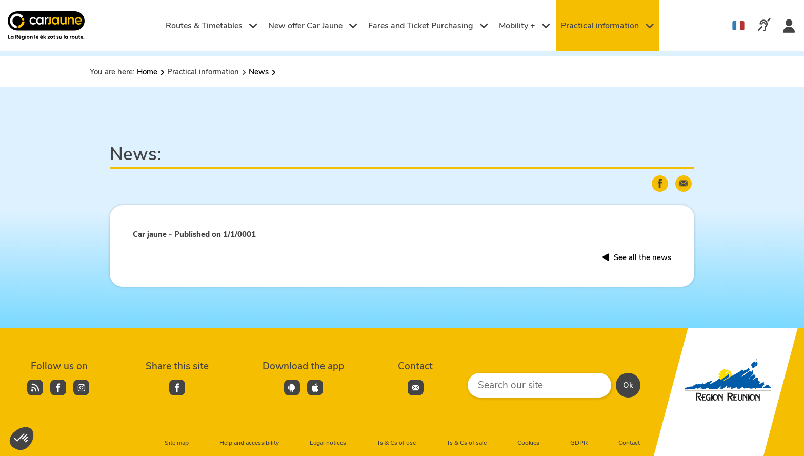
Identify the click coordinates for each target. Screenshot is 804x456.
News (259, 72)
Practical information (607, 25)
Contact (629, 443)
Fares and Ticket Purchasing (428, 25)
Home (147, 72)
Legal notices (328, 443)
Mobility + (525, 25)
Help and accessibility (249, 443)
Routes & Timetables (212, 25)
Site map (177, 443)
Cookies (528, 443)
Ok (628, 385)
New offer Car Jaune (313, 25)
